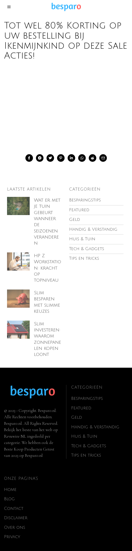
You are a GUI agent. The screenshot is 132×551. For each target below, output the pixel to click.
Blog (9, 492)
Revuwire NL (15, 430)
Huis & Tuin (84, 430)
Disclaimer (15, 511)
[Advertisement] (66, 106)
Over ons (14, 521)
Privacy (12, 530)
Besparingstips (87, 392)
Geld (76, 411)
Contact (13, 502)
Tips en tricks (86, 449)
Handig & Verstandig (95, 420)
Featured (81, 401)
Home (10, 483)
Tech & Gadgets (88, 439)
